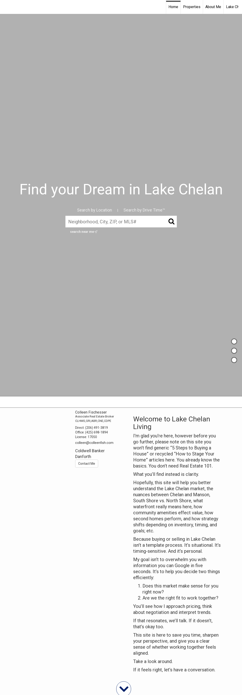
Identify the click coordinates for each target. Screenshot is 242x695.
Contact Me (86, 463)
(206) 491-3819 (96, 428)
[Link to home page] (5, 7)
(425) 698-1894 (96, 432)
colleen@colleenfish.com (94, 443)
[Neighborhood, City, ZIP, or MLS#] (121, 221)
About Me (213, 7)
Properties (191, 7)
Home (173, 7)
